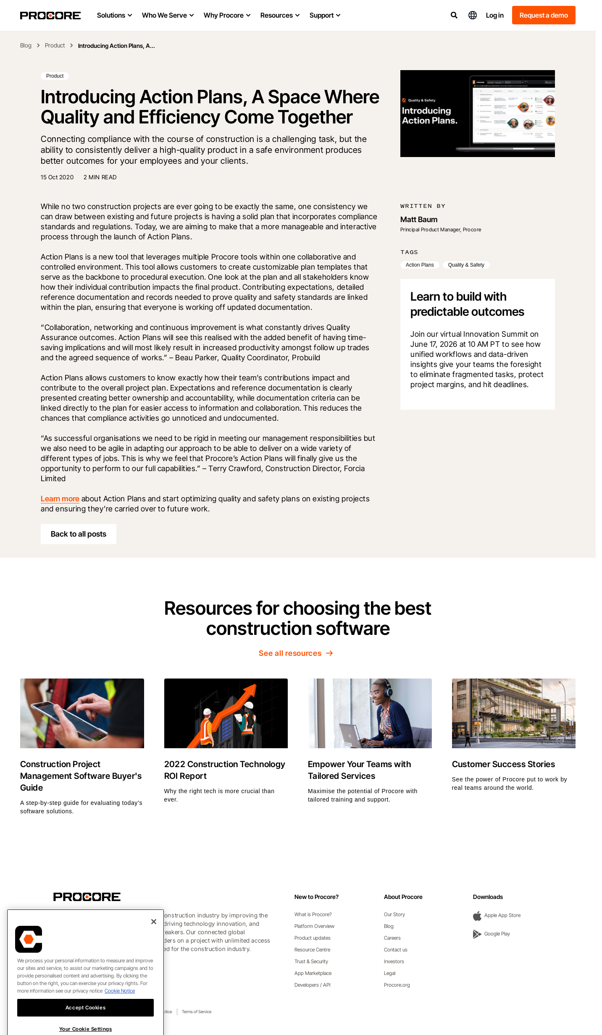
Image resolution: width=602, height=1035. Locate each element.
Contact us (395, 949)
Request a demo (544, 15)
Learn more (60, 498)
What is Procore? (313, 914)
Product (55, 45)
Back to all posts (78, 533)
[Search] (454, 15)
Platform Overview (314, 926)
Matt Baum (419, 219)
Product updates (312, 938)
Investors (394, 961)
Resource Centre (312, 949)
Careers (392, 938)
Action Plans (420, 265)
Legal (389, 973)
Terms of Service (196, 1011)
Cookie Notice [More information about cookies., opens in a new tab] (120, 1006)
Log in (495, 15)
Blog (26, 45)
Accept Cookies (85, 1023)
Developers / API (312, 985)
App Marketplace (312, 973)
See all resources (297, 653)
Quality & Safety (466, 265)
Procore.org (397, 985)
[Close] (154, 937)
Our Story (394, 914)
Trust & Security (311, 961)
